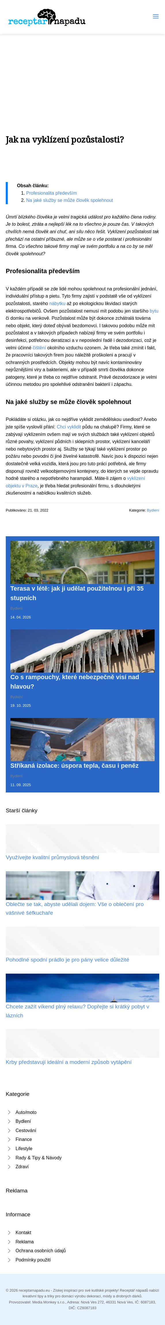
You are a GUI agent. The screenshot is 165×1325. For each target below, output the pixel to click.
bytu (154, 311)
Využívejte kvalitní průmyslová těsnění (52, 857)
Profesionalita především (51, 193)
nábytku (57, 303)
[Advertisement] (82, 77)
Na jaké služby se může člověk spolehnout (69, 200)
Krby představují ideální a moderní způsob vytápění (69, 1062)
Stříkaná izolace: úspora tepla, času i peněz (74, 765)
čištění (39, 347)
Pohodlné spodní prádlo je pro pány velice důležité (67, 960)
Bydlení (153, 510)
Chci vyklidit (69, 426)
